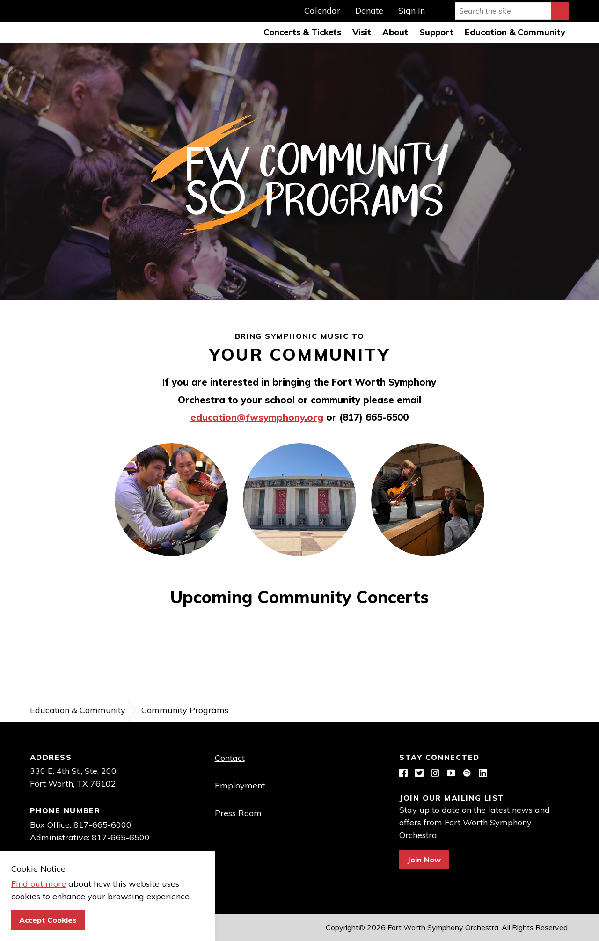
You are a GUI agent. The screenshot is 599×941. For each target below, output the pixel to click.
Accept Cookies (48, 920)
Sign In (411, 11)
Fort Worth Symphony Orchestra (21, 21)
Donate (369, 11)
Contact (230, 757)
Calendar (322, 11)
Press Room (238, 813)
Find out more (38, 883)
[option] (299, 171)
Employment (240, 785)
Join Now (424, 859)
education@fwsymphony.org (256, 417)
